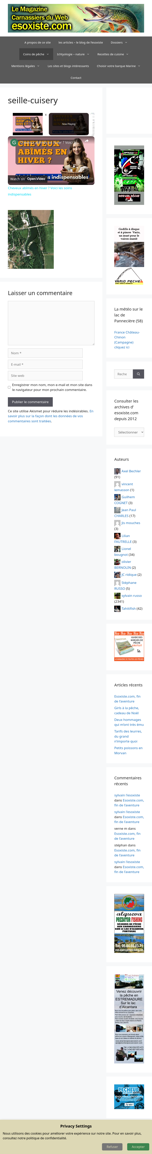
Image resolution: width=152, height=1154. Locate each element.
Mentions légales (27, 66)
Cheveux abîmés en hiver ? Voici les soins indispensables (50, 142)
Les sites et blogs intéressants (68, 66)
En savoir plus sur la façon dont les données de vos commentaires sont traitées (51, 416)
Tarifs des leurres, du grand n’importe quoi (128, 736)
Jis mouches (130, 523)
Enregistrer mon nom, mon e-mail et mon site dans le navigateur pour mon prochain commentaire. (52, 387)
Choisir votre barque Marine (121, 66)
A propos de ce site (37, 42)
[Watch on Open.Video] (27, 179)
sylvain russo (131, 595)
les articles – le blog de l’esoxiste (80, 42)
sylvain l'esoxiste (127, 795)
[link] (14, 142)
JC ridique (129, 574)
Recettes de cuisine (115, 54)
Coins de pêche (38, 54)
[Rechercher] (138, 374)
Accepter (138, 1147)
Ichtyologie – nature (75, 54)
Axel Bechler (131, 471)
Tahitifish (128, 608)
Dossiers (121, 42)
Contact (76, 78)
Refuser (112, 1147)
